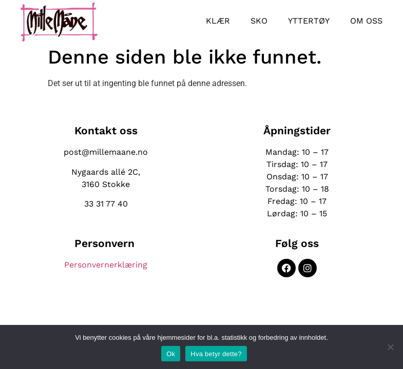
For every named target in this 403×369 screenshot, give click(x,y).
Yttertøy (309, 21)
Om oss (366, 21)
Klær (218, 21)
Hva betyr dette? (215, 354)
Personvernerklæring (105, 265)
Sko (259, 21)
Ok (170, 354)
